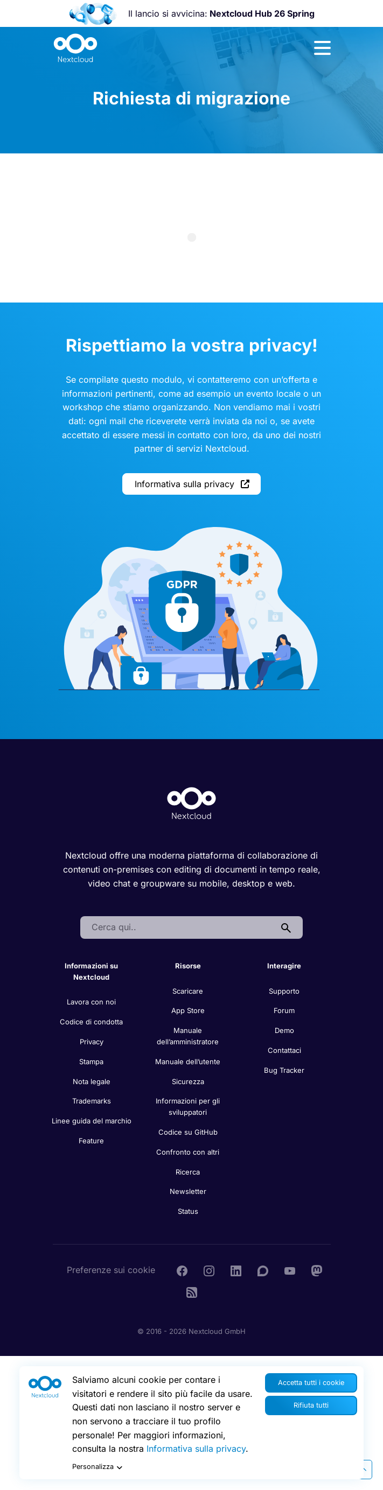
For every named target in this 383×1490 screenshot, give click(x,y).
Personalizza (98, 1467)
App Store (188, 1010)
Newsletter (188, 1191)
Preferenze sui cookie (111, 1269)
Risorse (188, 965)
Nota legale (91, 1081)
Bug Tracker (284, 1070)
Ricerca (188, 1172)
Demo (284, 1030)
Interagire (284, 965)
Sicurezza (188, 1081)
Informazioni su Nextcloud (91, 971)
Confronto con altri (187, 1152)
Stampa (91, 1061)
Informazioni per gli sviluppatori (188, 1106)
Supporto (284, 991)
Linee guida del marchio (91, 1120)
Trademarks (91, 1101)
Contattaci (284, 1050)
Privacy (91, 1041)
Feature (91, 1140)
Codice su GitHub (188, 1132)
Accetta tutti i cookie (311, 1383)
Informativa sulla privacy (192, 484)
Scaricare (187, 991)
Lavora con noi (91, 1001)
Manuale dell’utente (187, 1061)
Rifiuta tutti (311, 1405)
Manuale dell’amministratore (188, 1036)
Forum (284, 1010)
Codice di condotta (91, 1021)
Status (188, 1211)
